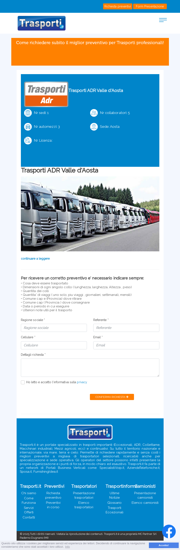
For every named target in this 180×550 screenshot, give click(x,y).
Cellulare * (28, 337)
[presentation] (53, 397)
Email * (98, 337)
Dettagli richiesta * (33, 354)
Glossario (114, 503)
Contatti (29, 517)
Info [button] (67, 546)
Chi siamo (28, 493)
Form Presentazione (150, 6)
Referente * (101, 320)
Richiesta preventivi (117, 6)
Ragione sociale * (33, 320)
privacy (82, 382)
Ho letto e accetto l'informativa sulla (56, 382)
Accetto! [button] (164, 545)
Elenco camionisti (145, 503)
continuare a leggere (35, 258)
